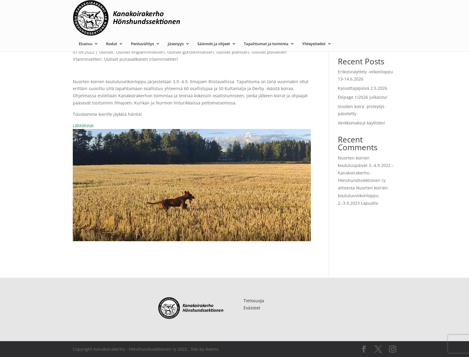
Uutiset (106, 52)
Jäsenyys (235, 9)
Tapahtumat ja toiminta (326, 9)
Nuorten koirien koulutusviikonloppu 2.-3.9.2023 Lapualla (363, 195)
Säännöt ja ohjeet (273, 9)
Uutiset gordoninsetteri (190, 52)
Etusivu (145, 9)
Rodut (171, 9)
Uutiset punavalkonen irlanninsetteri (141, 59)
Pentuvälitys (202, 9)
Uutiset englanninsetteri (140, 52)
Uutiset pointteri (232, 52)
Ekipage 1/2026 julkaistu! (363, 97)
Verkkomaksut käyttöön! (361, 123)
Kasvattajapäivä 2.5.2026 (362, 88)
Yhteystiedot (373, 9)
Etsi (389, 42)
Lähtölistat (83, 125)
